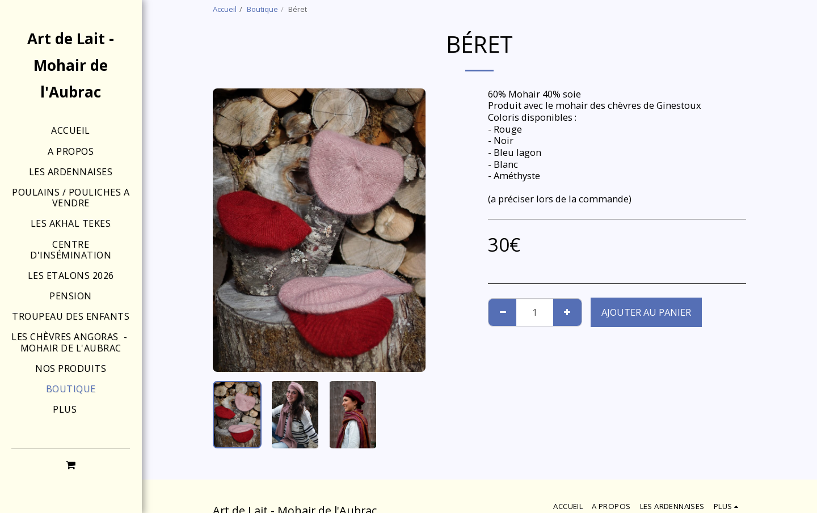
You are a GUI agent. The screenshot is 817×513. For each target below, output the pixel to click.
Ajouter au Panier (646, 312)
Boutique (262, 9)
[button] (71, 464)
